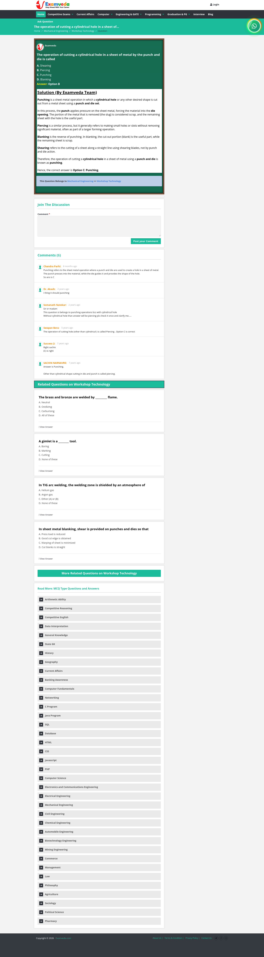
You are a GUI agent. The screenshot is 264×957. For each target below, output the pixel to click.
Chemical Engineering (54, 822)
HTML (45, 742)
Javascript (48, 760)
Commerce (48, 858)
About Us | (158, 938)
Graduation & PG (178, 14)
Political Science (51, 912)
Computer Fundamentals (56, 688)
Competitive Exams (60, 14)
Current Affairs (85, 14)
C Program (48, 706)
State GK (47, 644)
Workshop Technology (109, 181)
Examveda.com (62, 938)
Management (50, 867)
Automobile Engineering (56, 831)
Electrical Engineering (54, 796)
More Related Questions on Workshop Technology (99, 573)
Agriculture (48, 894)
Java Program (50, 715)
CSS (44, 751)
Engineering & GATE (129, 14)
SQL (44, 724)
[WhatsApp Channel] (254, 26)
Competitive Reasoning (55, 608)
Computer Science (52, 778)
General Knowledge (53, 635)
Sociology (47, 903)
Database (47, 733)
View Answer (46, 426)
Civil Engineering (51, 813)
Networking (49, 697)
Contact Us (206, 938)
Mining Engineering (53, 849)
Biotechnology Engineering (57, 840)
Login (214, 4)
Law (44, 876)
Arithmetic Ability (52, 599)
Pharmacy (48, 921)
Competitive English (53, 617)
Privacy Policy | (193, 938)
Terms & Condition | (174, 938)
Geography (48, 662)
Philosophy (48, 885)
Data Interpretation (53, 626)
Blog (210, 14)
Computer (105, 14)
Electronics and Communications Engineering (68, 787)
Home (40, 14)
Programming (154, 14)
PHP (44, 769)
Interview (199, 14)
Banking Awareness (53, 679)
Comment (44, 214)
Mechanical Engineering (80, 181)
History (46, 653)
